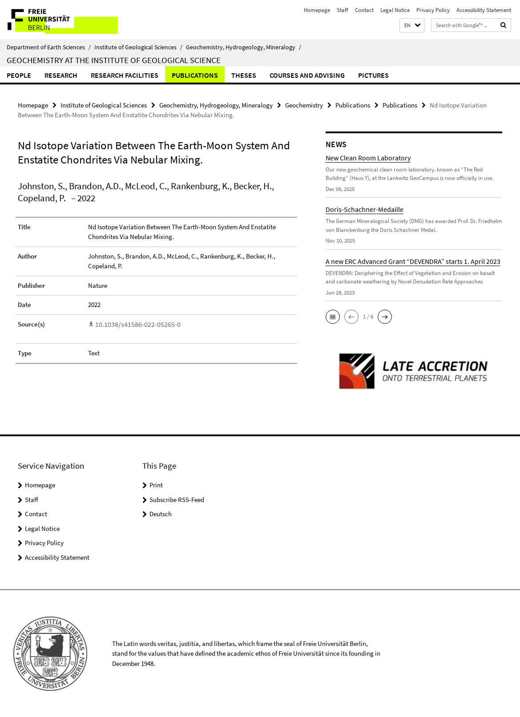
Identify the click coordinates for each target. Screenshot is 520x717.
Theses (243, 75)
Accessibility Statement (483, 10)
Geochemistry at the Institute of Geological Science (114, 60)
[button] (411, 25)
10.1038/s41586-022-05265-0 (133, 323)
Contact (364, 10)
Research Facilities (124, 75)
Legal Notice (395, 10)
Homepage (317, 10)
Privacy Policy (433, 10)
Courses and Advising (307, 75)
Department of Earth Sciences (49, 47)
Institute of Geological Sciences (138, 47)
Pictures (373, 75)
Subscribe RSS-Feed (176, 499)
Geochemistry (304, 104)
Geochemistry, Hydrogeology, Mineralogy (243, 47)
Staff (342, 10)
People (19, 75)
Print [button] (156, 484)
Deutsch (160, 513)
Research (60, 75)
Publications (195, 75)
